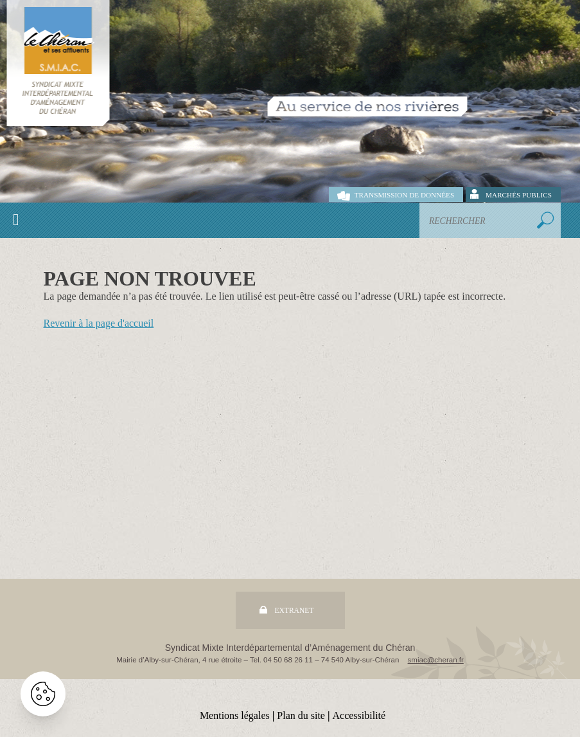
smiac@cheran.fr (436, 660)
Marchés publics (519, 195)
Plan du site (301, 715)
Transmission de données (404, 195)
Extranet (294, 610)
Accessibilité (358, 715)
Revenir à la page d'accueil (99, 323)
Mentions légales (235, 715)
